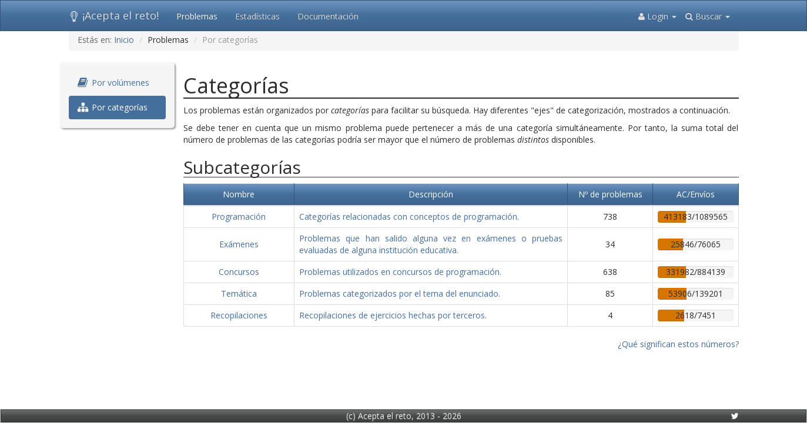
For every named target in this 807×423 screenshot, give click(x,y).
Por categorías (113, 107)
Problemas (196, 16)
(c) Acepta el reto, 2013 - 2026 (403, 415)
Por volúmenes (113, 82)
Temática (239, 293)
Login (657, 16)
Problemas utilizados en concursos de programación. (400, 271)
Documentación (328, 16)
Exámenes (239, 244)
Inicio (124, 39)
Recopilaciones (238, 315)
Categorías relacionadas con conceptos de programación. (409, 216)
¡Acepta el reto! (114, 15)
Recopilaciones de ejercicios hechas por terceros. (393, 315)
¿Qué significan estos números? (678, 344)
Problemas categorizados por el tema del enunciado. (399, 293)
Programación (239, 216)
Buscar (707, 16)
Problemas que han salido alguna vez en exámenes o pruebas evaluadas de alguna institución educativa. (430, 244)
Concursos (239, 271)
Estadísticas (257, 16)
